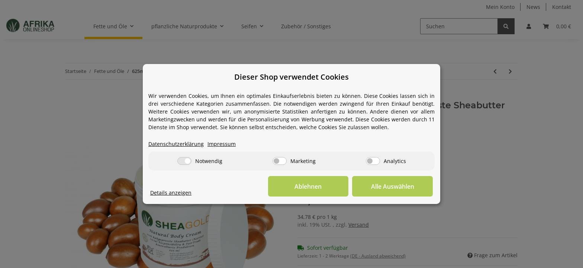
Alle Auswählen (395, 186)
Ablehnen (317, 186)
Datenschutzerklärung (176, 144)
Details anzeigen (170, 193)
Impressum (221, 144)
